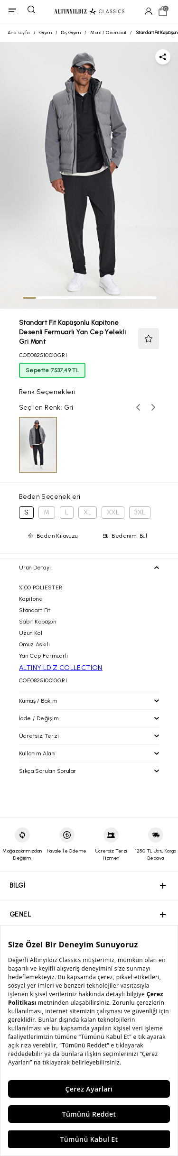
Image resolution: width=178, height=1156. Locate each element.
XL (88, 512)
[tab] (29, 298)
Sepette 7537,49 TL (52, 370)
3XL (139, 512)
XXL (113, 512)
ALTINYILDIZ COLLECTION (61, 668)
